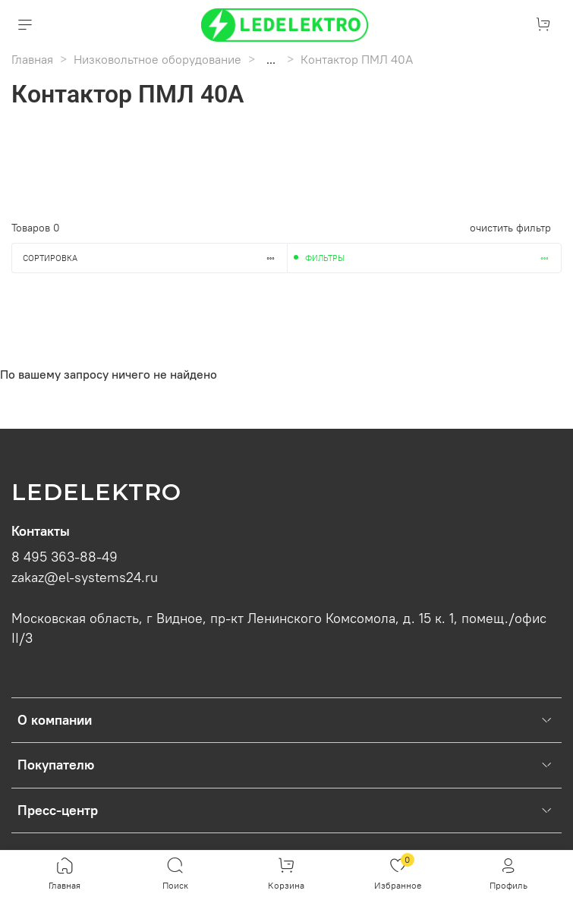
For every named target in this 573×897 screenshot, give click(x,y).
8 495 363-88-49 (64, 557)
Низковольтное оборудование (157, 59)
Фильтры (433, 258)
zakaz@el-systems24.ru (84, 577)
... (270, 59)
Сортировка (155, 258)
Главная (32, 59)
